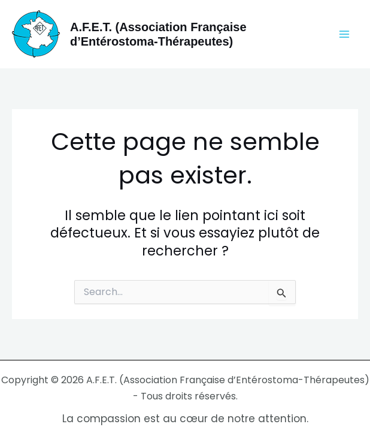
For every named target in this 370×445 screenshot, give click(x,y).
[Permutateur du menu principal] (345, 34)
